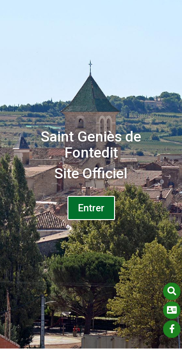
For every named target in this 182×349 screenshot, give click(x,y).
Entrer (91, 208)
